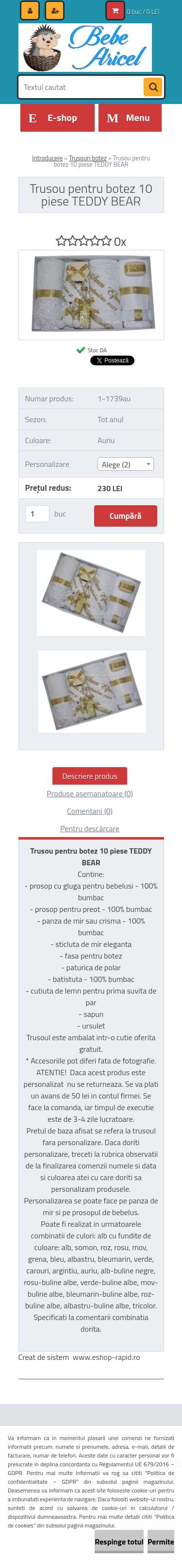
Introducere (47, 158)
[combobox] (126, 464)
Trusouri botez (88, 158)
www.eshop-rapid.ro (106, 1357)
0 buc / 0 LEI (143, 12)
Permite (161, 1541)
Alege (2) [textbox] (116, 464)
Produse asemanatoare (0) (89, 793)
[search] (153, 87)
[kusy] (37, 513)
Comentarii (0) (90, 811)
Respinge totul (119, 1541)
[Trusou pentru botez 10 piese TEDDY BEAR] (91, 254)
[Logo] (85, 47)
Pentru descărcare (89, 828)
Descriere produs (89, 776)
